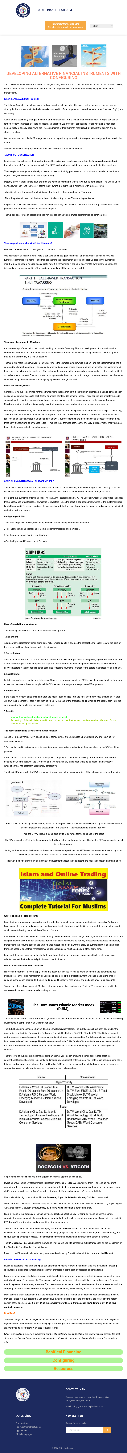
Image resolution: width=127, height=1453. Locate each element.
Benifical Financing (63, 1352)
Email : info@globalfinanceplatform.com (84, 1406)
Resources (63, 1368)
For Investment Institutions (28, 1427)
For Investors (22, 1423)
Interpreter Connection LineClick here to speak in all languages (65, 26)
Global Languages (24, 1434)
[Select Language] (101, 26)
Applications (21, 1430)
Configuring (63, 1360)
